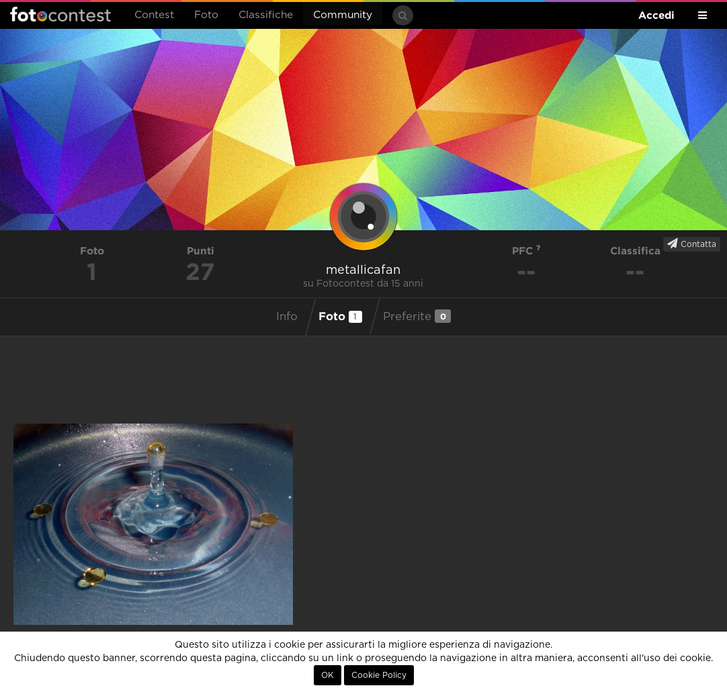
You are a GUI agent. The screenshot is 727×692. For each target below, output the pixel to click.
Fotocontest (60, 14)
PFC (526, 250)
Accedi (656, 15)
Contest (154, 15)
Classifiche (266, 15)
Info (287, 316)
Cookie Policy (379, 675)
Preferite (417, 316)
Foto (206, 15)
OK (327, 675)
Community (342, 15)
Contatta (691, 243)
